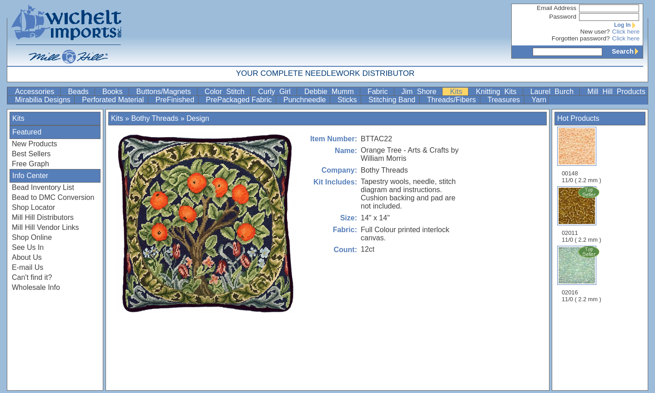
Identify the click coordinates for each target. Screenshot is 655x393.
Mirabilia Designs (43, 100)
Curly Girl (276, 91)
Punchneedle (305, 100)
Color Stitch (227, 91)
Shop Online (32, 237)
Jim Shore (421, 91)
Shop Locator (33, 207)
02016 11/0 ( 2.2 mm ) (582, 274)
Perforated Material (114, 100)
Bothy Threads (154, 118)
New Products (34, 144)
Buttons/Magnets (165, 91)
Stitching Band (393, 100)
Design (197, 118)
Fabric (380, 91)
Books (114, 91)
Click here (626, 31)
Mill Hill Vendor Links (45, 227)
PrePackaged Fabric (240, 100)
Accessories (36, 91)
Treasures (505, 100)
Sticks (348, 100)
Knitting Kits (498, 91)
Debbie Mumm (331, 91)
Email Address (556, 8)
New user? (595, 31)
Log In (627, 25)
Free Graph (30, 164)
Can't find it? (32, 277)
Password (562, 16)
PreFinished (176, 100)
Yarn (539, 100)
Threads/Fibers (452, 100)
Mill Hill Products (616, 91)
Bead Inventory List (43, 187)
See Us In (28, 247)
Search (627, 51)
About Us (27, 257)
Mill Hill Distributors (43, 217)
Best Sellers (31, 154)
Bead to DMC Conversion (53, 197)
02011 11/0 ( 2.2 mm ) (582, 214)
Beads (80, 91)
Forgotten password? (581, 38)
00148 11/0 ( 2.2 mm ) (581, 155)
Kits (458, 91)
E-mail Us (27, 267)
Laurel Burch (554, 91)
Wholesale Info (36, 287)
